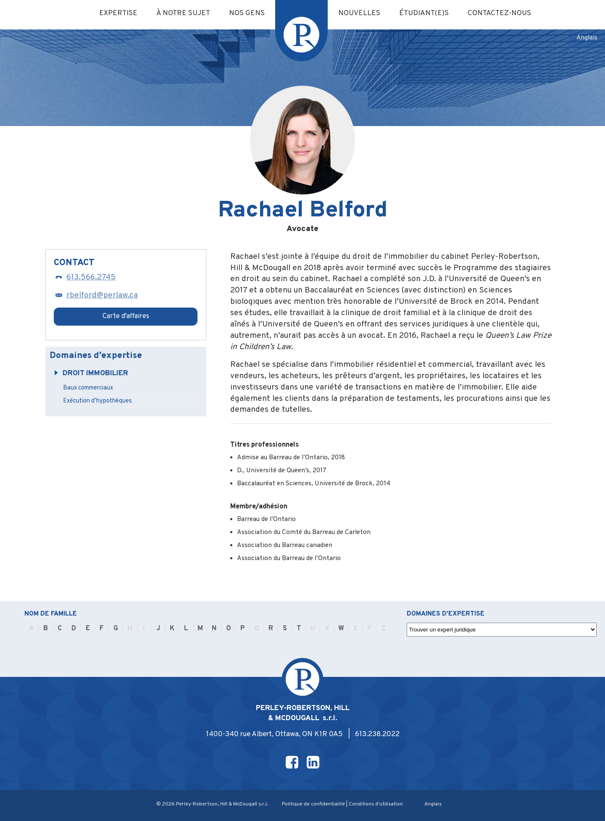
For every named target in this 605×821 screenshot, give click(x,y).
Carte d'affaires (126, 316)
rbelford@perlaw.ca (96, 295)
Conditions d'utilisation (376, 804)
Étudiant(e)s (424, 13)
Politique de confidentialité (313, 804)
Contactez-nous (499, 13)
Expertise (118, 13)
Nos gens (247, 13)
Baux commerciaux (88, 388)
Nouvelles (359, 13)
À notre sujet (183, 13)
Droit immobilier (91, 373)
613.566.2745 (85, 277)
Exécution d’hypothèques (97, 401)
